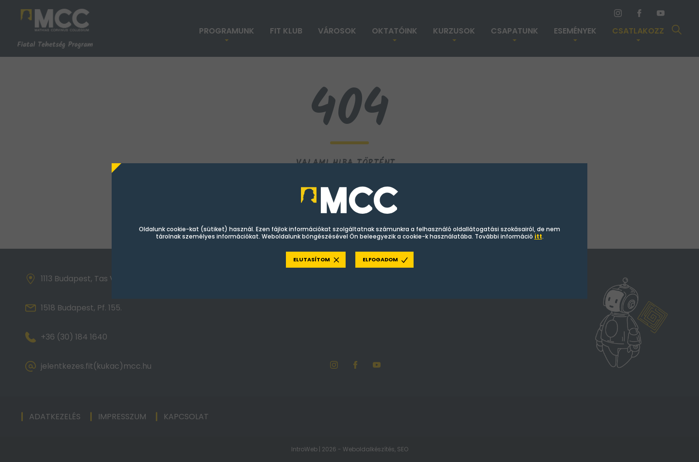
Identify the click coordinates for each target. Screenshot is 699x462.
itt (538, 236)
